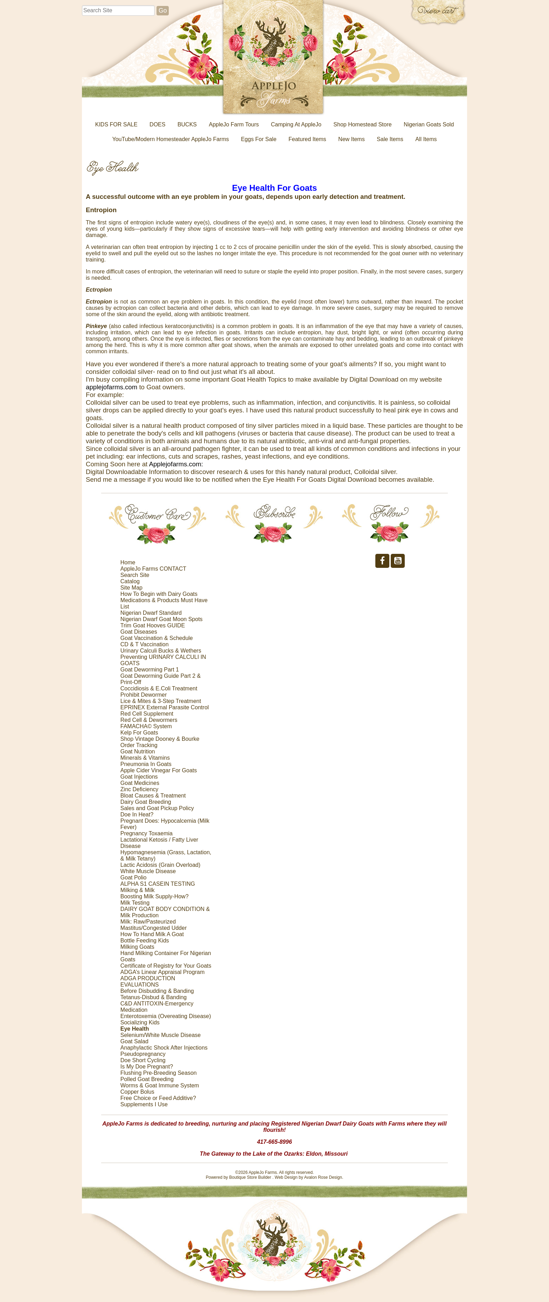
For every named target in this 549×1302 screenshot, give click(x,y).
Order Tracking (139, 745)
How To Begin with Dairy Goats (158, 594)
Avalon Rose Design (323, 1177)
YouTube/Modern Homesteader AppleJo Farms (170, 139)
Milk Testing (135, 903)
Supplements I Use (144, 1104)
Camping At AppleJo (296, 124)
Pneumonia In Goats (146, 764)
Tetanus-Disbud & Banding (153, 997)
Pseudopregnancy (143, 1054)
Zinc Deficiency (139, 789)
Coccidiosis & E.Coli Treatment (158, 688)
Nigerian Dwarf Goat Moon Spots (161, 619)
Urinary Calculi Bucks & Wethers (160, 651)
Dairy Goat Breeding (145, 802)
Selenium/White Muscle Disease (160, 1035)
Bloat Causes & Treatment (153, 796)
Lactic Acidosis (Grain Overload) (160, 865)
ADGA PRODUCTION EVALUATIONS (147, 981)
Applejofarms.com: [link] (176, 464)
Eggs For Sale (258, 139)
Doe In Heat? (136, 814)
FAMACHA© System (146, 726)
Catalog (130, 581)
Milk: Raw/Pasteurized (148, 922)
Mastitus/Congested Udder (153, 928)
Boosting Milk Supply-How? (154, 896)
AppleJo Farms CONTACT (153, 569)
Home (127, 562)
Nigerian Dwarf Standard (151, 613)
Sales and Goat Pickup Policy (157, 808)
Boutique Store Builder (250, 1177)
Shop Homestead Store (362, 124)
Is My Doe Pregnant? (146, 1067)
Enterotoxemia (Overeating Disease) (165, 1016)
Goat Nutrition (137, 751)
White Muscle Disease (148, 871)
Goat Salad (134, 1041)
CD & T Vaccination (144, 644)
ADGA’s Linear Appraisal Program (162, 972)
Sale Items (390, 139)
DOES (157, 124)
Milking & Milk (137, 890)
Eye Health (134, 1029)
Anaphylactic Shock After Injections (164, 1048)
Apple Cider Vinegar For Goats (158, 770)
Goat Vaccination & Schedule (156, 638)
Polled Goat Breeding (147, 1079)
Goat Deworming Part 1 (149, 670)
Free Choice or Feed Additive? (158, 1098)
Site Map (131, 588)
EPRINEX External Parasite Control (164, 707)
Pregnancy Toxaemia (146, 833)
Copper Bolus (137, 1092)
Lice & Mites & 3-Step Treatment (160, 701)
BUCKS (187, 124)
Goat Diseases (138, 632)
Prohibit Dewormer (143, 695)
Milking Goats (137, 947)
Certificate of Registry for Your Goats (165, 966)
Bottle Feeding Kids (144, 941)
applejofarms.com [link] (111, 387)
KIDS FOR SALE (116, 124)
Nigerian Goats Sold (429, 124)
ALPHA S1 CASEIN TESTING (157, 884)
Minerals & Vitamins (145, 758)
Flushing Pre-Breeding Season (158, 1073)
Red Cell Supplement (146, 714)
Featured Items (307, 139)
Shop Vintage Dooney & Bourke (160, 739)
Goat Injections (139, 777)
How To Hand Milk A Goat (152, 934)
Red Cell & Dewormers (149, 720)
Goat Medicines (139, 783)
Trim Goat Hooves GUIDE (152, 625)
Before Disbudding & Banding (157, 991)
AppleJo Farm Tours (234, 124)
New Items (351, 139)
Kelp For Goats (139, 733)
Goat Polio (133, 877)
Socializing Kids (140, 1022)
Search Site (135, 575)
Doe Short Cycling (143, 1060)
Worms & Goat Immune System (159, 1085)
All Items (426, 139)
